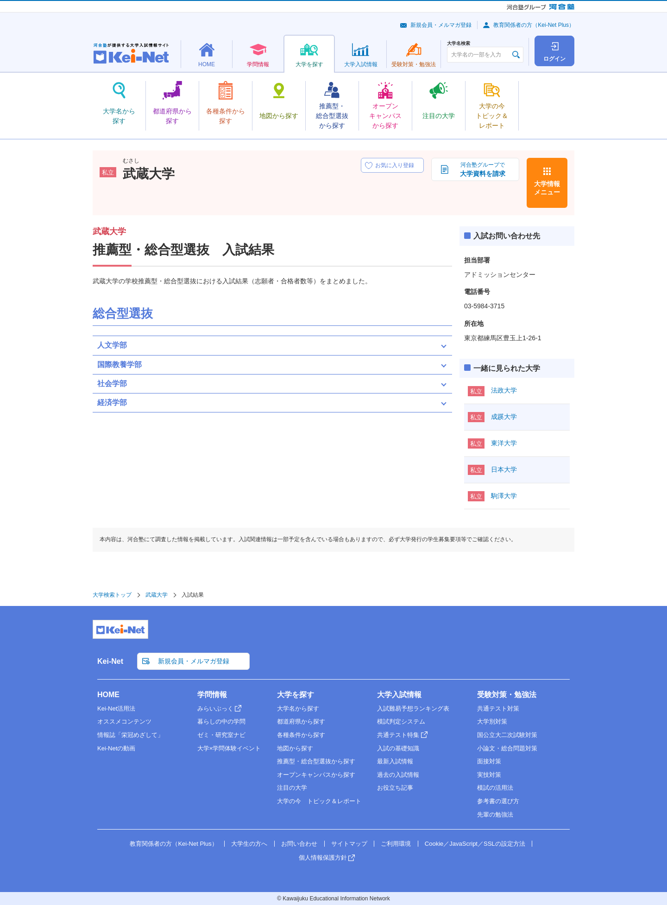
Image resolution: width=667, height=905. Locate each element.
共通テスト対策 (498, 708)
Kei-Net (110, 661)
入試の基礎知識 (398, 748)
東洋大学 (504, 443)
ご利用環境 (396, 843)
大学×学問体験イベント (229, 748)
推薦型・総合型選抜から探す (316, 761)
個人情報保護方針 (323, 857)
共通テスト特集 (398, 734)
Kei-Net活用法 (116, 708)
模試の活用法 (495, 787)
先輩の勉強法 (495, 814)
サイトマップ (349, 843)
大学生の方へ (249, 843)
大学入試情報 (399, 695)
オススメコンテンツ (124, 721)
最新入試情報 (395, 761)
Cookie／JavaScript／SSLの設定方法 (475, 843)
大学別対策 (492, 721)
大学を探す (295, 695)
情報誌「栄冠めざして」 (130, 734)
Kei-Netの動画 (116, 748)
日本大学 (504, 469)
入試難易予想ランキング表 (413, 708)
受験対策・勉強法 (506, 695)
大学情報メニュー (547, 188)
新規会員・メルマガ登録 (441, 25)
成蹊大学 (504, 416)
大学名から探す (298, 708)
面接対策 (489, 761)
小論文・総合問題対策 (507, 748)
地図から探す (295, 748)
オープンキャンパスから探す (316, 774)
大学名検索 (458, 43)
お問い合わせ (299, 843)
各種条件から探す (301, 734)
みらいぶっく (215, 708)
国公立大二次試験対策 (507, 734)
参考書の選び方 (498, 801)
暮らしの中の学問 (221, 721)
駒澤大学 (504, 495)
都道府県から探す (301, 721)
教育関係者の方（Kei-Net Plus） (533, 25)
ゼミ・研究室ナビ (221, 734)
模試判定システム (401, 721)
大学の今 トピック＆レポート (319, 801)
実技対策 (489, 774)
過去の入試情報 (398, 774)
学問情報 (212, 695)
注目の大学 (292, 787)
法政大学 (504, 390)
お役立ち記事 (395, 787)
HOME (108, 695)
